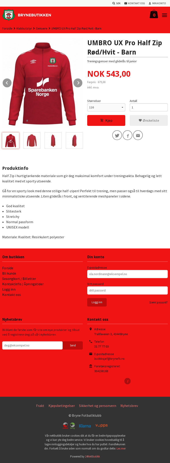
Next (82, 82)
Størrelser (94, 101)
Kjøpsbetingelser (61, 405)
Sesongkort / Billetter (19, 278)
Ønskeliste (149, 120)
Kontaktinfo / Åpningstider (23, 284)
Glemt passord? (158, 302)
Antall (133, 101)
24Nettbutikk (92, 456)
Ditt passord (95, 284)
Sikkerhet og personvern (97, 405)
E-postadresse (97, 268)
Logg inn (8, 289)
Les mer (121, 448)
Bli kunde (9, 273)
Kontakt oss (11, 294)
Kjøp (106, 120)
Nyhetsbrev (129, 405)
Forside (7, 28)
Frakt (40, 405)
